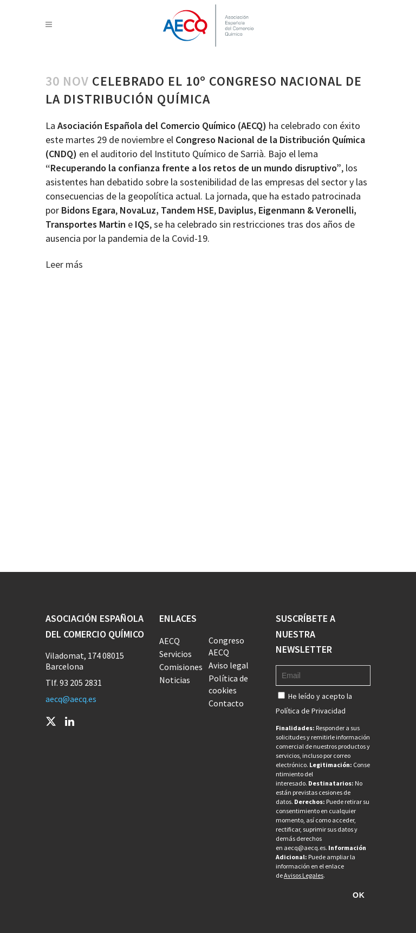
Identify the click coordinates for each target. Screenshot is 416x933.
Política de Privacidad (311, 711)
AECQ (169, 640)
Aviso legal (229, 665)
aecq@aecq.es (71, 698)
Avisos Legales (303, 875)
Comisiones (181, 666)
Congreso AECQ (226, 646)
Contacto (226, 703)
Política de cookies (228, 684)
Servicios (175, 653)
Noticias (174, 679)
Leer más (64, 264)
